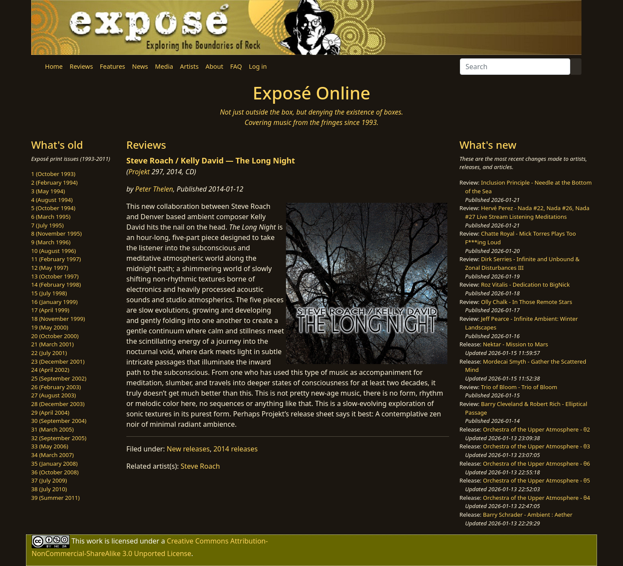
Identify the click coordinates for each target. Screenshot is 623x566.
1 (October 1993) (53, 174)
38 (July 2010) (49, 489)
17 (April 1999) (50, 310)
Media (164, 66)
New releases (188, 449)
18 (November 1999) (58, 319)
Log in (258, 66)
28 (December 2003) (57, 404)
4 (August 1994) (52, 200)
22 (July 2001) (49, 353)
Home (54, 66)
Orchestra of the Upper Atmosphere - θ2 (536, 429)
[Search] (515, 66)
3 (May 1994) (48, 191)
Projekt (139, 171)
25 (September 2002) (59, 378)
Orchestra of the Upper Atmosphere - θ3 (536, 446)
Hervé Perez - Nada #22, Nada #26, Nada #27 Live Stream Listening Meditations (527, 212)
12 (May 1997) (49, 268)
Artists (189, 66)
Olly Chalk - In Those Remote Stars (526, 302)
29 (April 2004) (50, 412)
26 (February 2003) (56, 387)
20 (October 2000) (55, 336)
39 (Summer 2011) (55, 498)
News (140, 66)
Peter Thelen (154, 189)
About (214, 66)
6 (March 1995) (51, 217)
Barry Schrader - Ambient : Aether (527, 514)
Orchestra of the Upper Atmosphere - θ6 (536, 463)
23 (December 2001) (57, 361)
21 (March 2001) (52, 344)
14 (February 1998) (56, 284)
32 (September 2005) (59, 438)
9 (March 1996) (51, 242)
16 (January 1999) (54, 302)
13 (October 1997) (55, 276)
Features (112, 66)
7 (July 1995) (47, 225)
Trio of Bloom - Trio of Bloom (519, 387)
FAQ (236, 66)
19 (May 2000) (49, 327)
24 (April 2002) (50, 370)
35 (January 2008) (54, 463)
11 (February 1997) (56, 259)
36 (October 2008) (55, 472)
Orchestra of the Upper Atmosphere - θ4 (536, 498)
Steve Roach (200, 466)
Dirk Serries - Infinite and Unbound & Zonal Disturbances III (522, 263)
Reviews (81, 66)
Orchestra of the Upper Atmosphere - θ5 (536, 480)
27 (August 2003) (53, 395)
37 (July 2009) (49, 480)
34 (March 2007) (52, 455)
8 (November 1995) (56, 233)
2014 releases (235, 449)
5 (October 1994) (53, 208)
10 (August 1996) (53, 251)
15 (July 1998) (49, 293)
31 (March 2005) (52, 429)
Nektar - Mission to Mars (515, 344)
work (95, 541)
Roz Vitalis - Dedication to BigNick (525, 284)
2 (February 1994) (54, 182)
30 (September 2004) (59, 421)
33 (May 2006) (49, 446)
